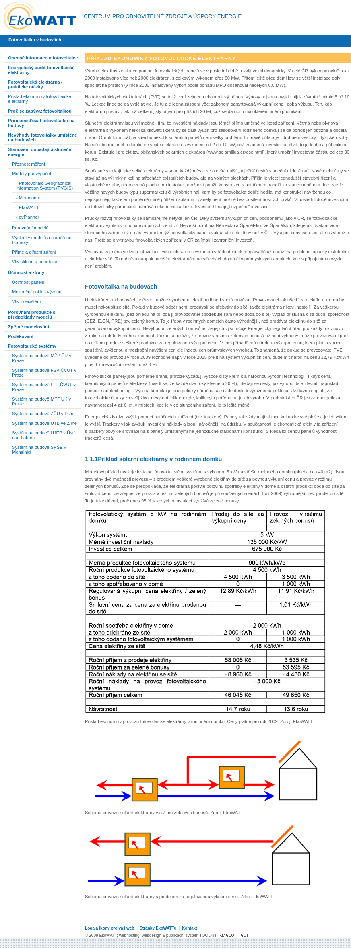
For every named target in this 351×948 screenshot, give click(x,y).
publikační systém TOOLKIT (191, 935)
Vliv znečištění (26, 301)
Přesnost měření (28, 164)
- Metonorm (27, 197)
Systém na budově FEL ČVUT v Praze (44, 387)
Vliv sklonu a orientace (34, 261)
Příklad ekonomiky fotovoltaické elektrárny (39, 99)
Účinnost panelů (28, 282)
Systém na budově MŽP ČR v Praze (41, 358)
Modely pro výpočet (31, 173)
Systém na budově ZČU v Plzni (43, 413)
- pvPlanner (27, 217)
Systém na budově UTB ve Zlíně (44, 423)
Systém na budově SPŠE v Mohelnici (39, 450)
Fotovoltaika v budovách (34, 39)
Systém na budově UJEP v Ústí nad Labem (43, 435)
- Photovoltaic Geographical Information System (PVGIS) (44, 185)
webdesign (151, 935)
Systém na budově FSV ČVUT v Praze (44, 372)
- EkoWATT (27, 207)
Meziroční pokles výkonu (37, 291)
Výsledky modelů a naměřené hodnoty (41, 240)
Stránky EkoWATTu (158, 928)
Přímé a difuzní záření (34, 252)
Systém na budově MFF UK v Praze (41, 401)
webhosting (129, 935)
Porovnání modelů (30, 227)
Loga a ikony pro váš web (109, 928)
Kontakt (189, 928)
